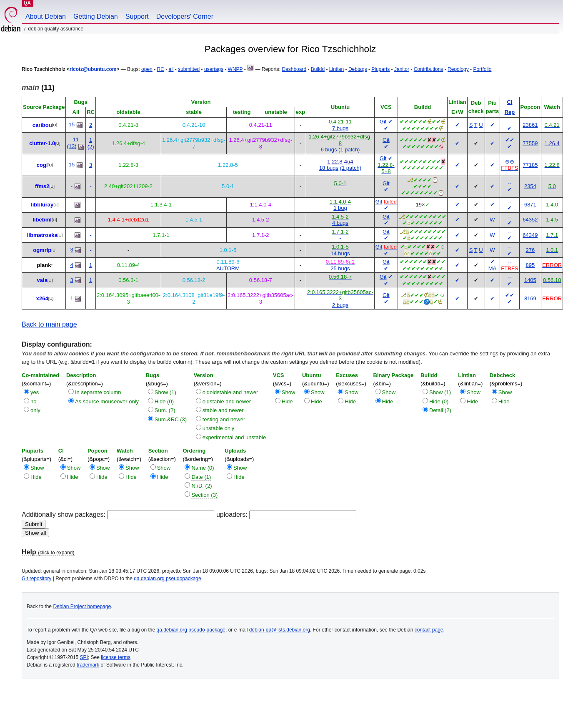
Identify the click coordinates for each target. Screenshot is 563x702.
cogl (42, 165)
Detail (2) (440, 410)
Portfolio (482, 69)
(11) (38, 87)
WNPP (235, 69)
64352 (530, 219)
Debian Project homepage (82, 606)
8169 (530, 298)
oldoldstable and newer (230, 392)
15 (72, 124)
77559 (530, 143)
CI (509, 102)
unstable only (219, 428)
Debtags (357, 69)
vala (42, 280)
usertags (213, 69)
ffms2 (42, 186)
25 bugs (340, 268)
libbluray (42, 204)
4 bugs (340, 223)
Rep (510, 112)
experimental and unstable (234, 437)
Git (383, 121)
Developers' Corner (184, 16)
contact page (429, 630)
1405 (530, 280)
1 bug (340, 208)
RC (160, 69)
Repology (458, 69)
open (147, 69)
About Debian (45, 16)
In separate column (98, 392)
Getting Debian (95, 16)
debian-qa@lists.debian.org (279, 630)
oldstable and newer (227, 401)
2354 (530, 186)
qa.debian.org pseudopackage (167, 578)
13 (72, 146)
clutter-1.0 (42, 143)
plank (44, 265)
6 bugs (328, 149)
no (33, 401)
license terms (115, 657)
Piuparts (380, 69)
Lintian (336, 69)
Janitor (401, 69)
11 (76, 139)
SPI (84, 657)
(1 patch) (349, 149)
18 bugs (328, 168)
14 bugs (340, 253)
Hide (287, 401)
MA (492, 268)
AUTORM (228, 268)
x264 (42, 298)
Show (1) (165, 392)
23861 (530, 125)
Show (288, 392)
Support (137, 16)
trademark (88, 665)
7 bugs (340, 128)
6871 (530, 204)
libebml (42, 219)
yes (34, 392)
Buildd (318, 69)
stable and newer (223, 410)
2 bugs (340, 305)
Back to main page (49, 324)
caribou (42, 125)
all (170, 69)
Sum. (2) (165, 410)
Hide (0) (164, 401)
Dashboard (294, 69)
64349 (530, 235)
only (35, 410)
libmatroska (42, 235)
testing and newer (224, 419)
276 (530, 250)
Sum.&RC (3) (171, 419)
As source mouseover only (107, 401)
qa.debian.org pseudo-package (191, 630)
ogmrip (42, 250)
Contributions (428, 69)
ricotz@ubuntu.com (93, 69)
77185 (530, 165)
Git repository (36, 578)
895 (530, 265)
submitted (189, 69)
